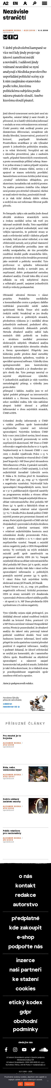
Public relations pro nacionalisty (12, 832)
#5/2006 (8, 840)
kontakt (25, 886)
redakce (25, 895)
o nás (25, 876)
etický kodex (25, 1002)
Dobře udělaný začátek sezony (12, 800)
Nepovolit (29, 1084)
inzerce (25, 960)
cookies (25, 989)
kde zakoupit (25, 928)
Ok (20, 1084)
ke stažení (26, 979)
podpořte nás (25, 947)
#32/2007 (9, 777)
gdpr (26, 1012)
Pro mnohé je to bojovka (12, 737)
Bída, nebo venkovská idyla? (12, 768)
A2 (5, 3)
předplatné (25, 918)
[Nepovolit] (47, 1080)
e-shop (25, 937)
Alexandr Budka (12, 30)
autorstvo (25, 904)
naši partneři (25, 970)
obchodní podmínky (25, 1025)
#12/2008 (8, 745)
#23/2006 (29, 30)
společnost (8, 32)
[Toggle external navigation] (44, 3)
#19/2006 (8, 808)
